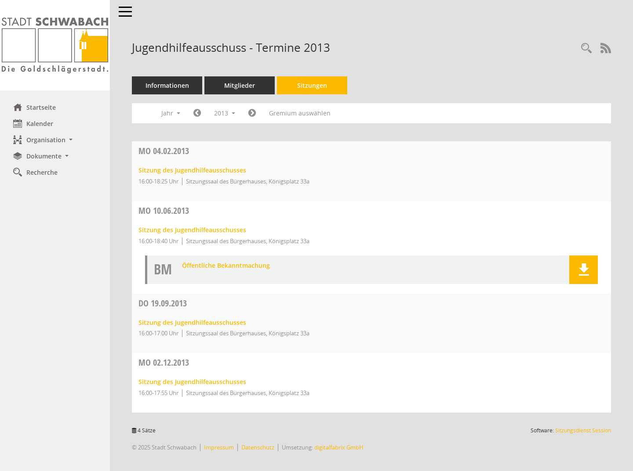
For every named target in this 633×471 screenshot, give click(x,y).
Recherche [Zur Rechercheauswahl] (35, 172)
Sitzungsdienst (583, 430)
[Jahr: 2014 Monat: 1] (252, 113)
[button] (55, 140)
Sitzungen (312, 85)
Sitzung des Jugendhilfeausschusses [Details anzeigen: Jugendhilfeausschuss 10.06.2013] (192, 230)
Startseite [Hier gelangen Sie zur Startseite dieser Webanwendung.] (34, 107)
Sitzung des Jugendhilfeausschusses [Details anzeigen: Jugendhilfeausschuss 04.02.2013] (192, 170)
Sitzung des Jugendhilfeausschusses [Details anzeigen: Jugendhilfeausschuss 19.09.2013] (192, 322)
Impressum (219, 447)
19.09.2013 (162, 303)
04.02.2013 (163, 151)
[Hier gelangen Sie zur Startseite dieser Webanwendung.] (55, 45)
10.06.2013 (163, 210)
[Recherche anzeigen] (586, 48)
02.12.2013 (163, 362)
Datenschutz (257, 447)
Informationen (167, 85)
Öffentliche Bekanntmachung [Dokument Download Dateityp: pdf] (226, 266)
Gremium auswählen (300, 113)
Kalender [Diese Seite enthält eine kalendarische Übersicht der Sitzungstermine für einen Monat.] (33, 123)
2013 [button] (224, 113)
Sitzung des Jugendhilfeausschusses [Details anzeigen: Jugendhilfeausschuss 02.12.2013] (192, 382)
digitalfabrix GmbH (339, 447)
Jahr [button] (170, 113)
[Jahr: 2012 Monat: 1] (197, 113)
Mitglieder (239, 85)
